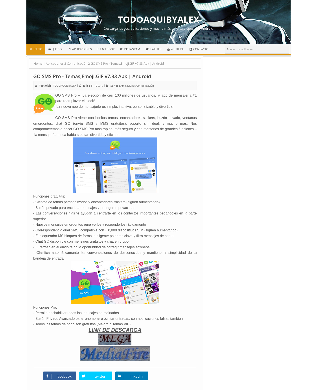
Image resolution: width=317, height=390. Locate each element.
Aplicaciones (128, 86)
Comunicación (145, 86)
